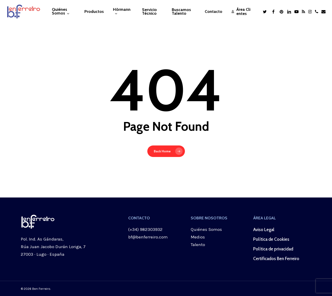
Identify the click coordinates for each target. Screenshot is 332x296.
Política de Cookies (271, 239)
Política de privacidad (273, 249)
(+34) (134, 229)
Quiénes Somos (206, 229)
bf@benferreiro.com (148, 237)
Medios (198, 237)
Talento (198, 244)
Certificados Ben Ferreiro (276, 258)
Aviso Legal (263, 229)
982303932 (151, 229)
